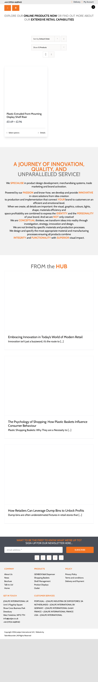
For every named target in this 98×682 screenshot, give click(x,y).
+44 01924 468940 (13, 2)
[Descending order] (64, 39)
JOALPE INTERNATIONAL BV (62, 604)
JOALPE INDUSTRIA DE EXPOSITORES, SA (64, 601)
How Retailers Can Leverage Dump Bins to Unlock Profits (46, 511)
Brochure (8, 581)
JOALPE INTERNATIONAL (51, 615)
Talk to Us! (8, 584)
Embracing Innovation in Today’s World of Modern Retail (45, 337)
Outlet (37, 588)
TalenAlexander (10, 635)
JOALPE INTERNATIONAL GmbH (59, 608)
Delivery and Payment (74, 581)
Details (42, 133)
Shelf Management (42, 581)
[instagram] (49, 557)
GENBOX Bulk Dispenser (44, 574)
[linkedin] (61, 557)
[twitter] (43, 557)
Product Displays (41, 584)
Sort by (41, 39)
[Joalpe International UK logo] (34, 5)
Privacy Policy (71, 574)
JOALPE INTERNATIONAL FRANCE (58, 611)
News (6, 577)
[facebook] (37, 557)
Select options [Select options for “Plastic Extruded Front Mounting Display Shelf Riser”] (14, 133)
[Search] (15, 8)
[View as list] (51, 54)
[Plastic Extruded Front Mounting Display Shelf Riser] (25, 87)
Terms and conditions (74, 577)
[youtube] (55, 557)
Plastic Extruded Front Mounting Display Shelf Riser (24, 115)
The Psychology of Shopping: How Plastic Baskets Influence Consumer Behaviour (47, 423)
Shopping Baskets (42, 577)
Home (7, 588)
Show (40, 47)
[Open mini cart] (91, 6)
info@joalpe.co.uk (10, 618)
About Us (8, 574)
